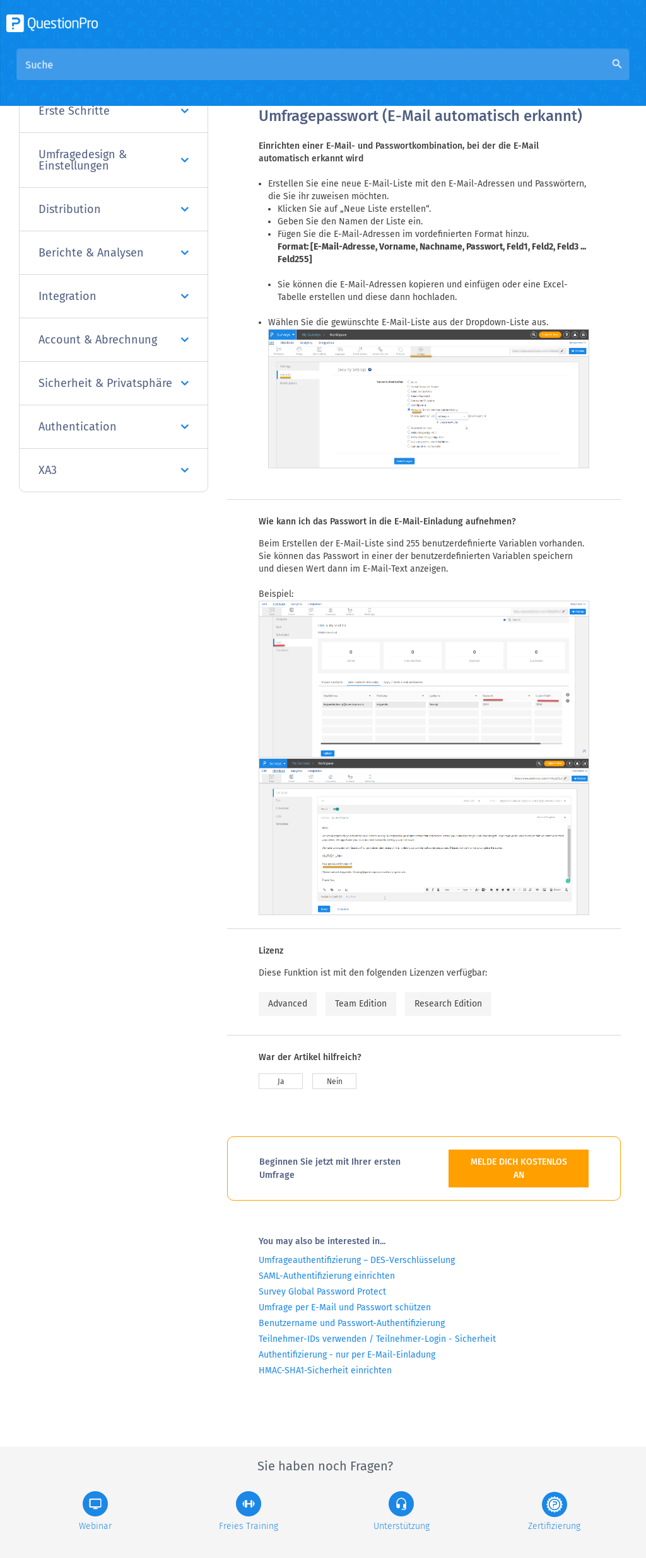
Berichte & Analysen (113, 253)
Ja (281, 1081)
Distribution (113, 209)
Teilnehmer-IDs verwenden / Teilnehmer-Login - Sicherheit (377, 1339)
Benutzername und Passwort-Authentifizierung (352, 1323)
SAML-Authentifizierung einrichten (327, 1276)
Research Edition (448, 1003)
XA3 (113, 470)
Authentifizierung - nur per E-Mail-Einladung (347, 1354)
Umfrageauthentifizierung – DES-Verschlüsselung (357, 1260)
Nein (335, 1081)
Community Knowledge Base (382, 77)
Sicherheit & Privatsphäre (113, 383)
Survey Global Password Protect (322, 1291)
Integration (113, 296)
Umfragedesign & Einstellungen (113, 160)
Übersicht (281, 77)
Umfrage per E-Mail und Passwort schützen (345, 1307)
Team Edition (361, 1003)
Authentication (113, 427)
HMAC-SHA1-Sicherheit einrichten (325, 1370)
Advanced (287, 1003)
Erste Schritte (113, 111)
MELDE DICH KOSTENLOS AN (519, 1168)
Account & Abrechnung (113, 340)
